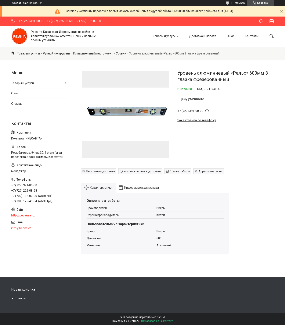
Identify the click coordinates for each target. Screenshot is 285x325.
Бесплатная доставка (100, 171)
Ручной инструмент (56, 53)
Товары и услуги (164, 36)
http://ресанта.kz (23, 215)
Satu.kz (161, 317)
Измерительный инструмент (93, 53)
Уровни (121, 53)
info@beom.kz (21, 228)
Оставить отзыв (261, 21)
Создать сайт (20, 2)
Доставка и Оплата (202, 36)
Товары (20, 298)
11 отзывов (238, 2)
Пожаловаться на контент (157, 320)
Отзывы (16, 103)
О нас (230, 36)
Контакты (252, 36)
